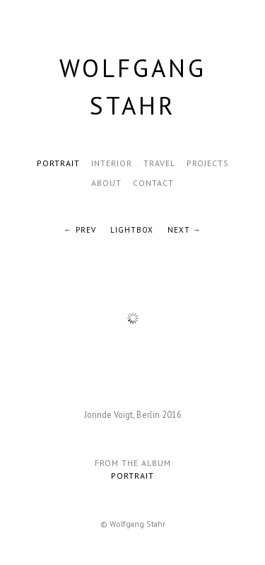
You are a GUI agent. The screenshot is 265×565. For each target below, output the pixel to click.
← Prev (80, 230)
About (106, 182)
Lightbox (131, 230)
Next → (184, 230)
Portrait (58, 163)
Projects (208, 163)
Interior (111, 163)
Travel (159, 163)
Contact (153, 182)
